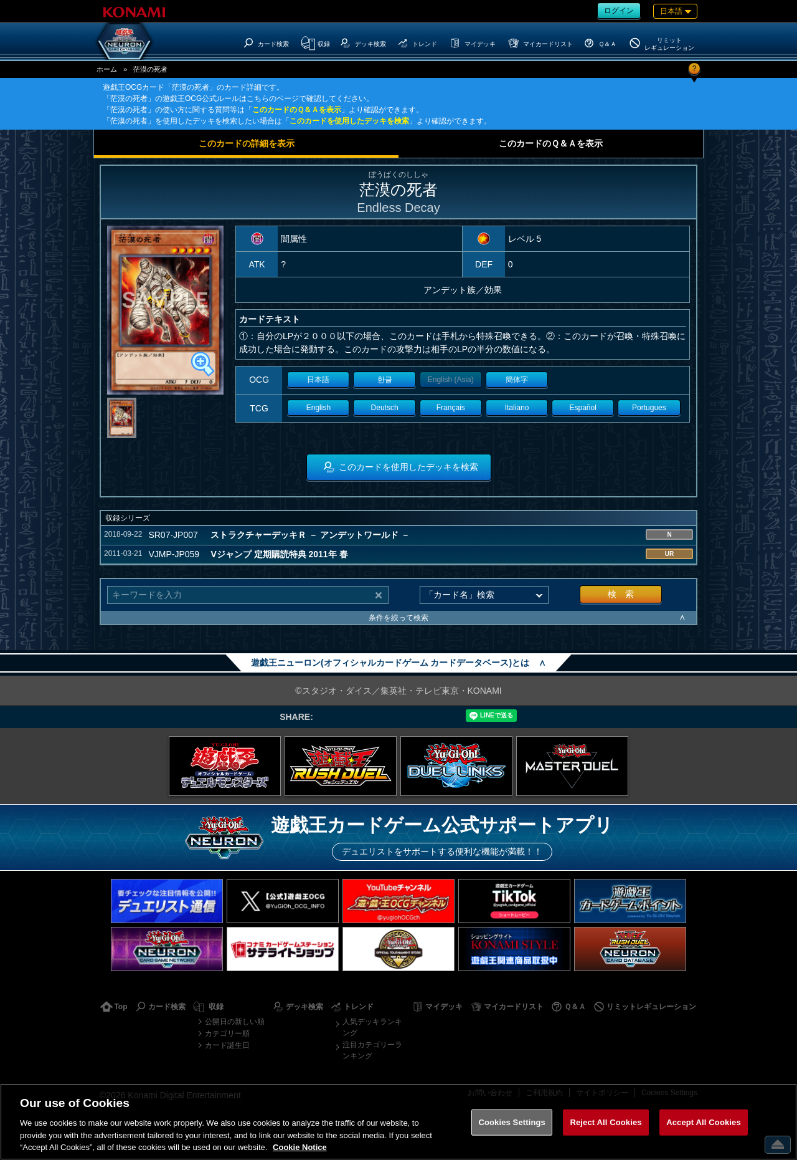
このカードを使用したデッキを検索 (349, 121)
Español (583, 407)
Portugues (649, 407)
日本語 (318, 379)
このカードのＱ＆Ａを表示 (296, 109)
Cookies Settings (511, 1122)
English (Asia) (451, 379)
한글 (384, 379)
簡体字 (517, 379)
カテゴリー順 (227, 1033)
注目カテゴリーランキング (372, 1050)
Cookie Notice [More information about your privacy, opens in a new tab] (300, 1147)
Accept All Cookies (703, 1122)
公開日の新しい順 (235, 1021)
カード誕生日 (227, 1045)
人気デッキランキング (372, 1027)
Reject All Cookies (605, 1122)
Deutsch (384, 407)
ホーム (107, 69)
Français (450, 407)
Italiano (517, 407)
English (318, 407)
